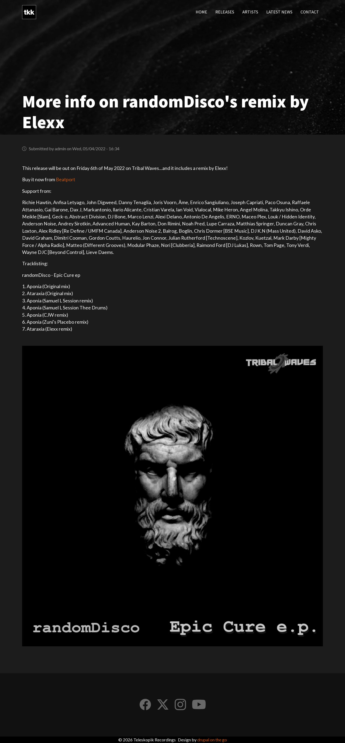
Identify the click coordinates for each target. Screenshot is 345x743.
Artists (250, 12)
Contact (310, 12)
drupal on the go (212, 739)
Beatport (65, 179)
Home (201, 12)
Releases (224, 12)
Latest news (279, 12)
